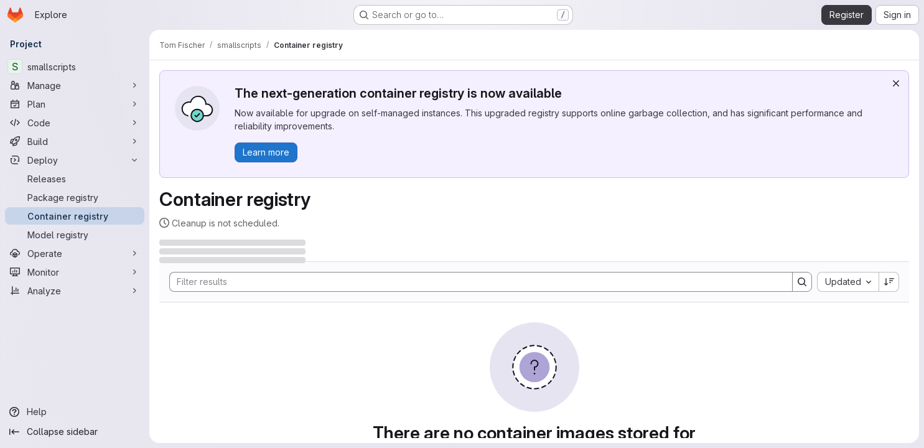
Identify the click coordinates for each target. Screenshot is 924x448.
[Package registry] (74, 197)
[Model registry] (74, 234)
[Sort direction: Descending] (889, 282)
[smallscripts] (74, 66)
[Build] (74, 141)
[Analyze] (74, 290)
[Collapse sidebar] (74, 432)
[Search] (475, 281)
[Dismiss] (896, 83)
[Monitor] (74, 272)
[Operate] (74, 253)
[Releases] (74, 178)
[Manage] (74, 85)
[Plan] (74, 104)
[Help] (74, 412)
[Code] (74, 122)
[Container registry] (74, 216)
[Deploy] (74, 160)
